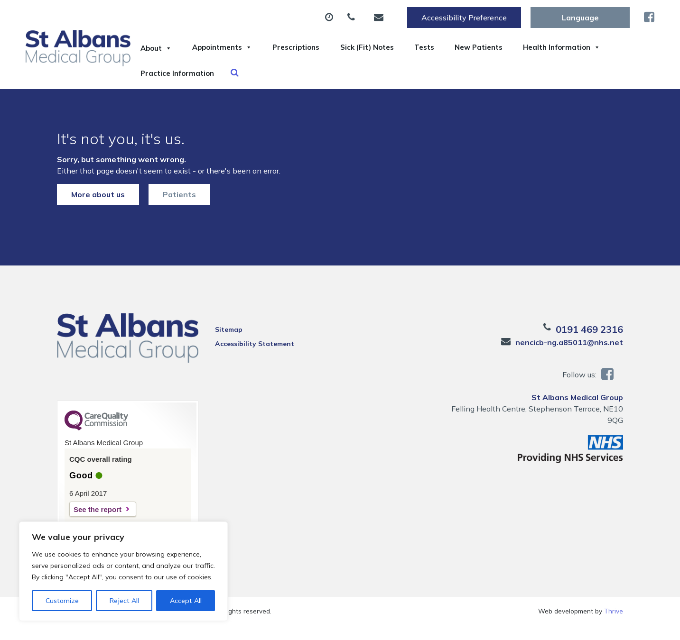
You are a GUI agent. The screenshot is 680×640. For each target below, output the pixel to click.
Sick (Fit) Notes (409, 47)
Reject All (124, 600)
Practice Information (294, 80)
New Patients (543, 47)
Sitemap (228, 344)
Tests (477, 47)
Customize (62, 600)
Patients (179, 209)
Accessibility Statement (254, 358)
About (161, 47)
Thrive (613, 626)
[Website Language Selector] (580, 17)
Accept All (186, 600)
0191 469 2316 (589, 344)
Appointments (239, 47)
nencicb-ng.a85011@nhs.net (569, 357)
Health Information (186, 80)
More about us (98, 209)
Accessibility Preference (464, 17)
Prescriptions (325, 47)
